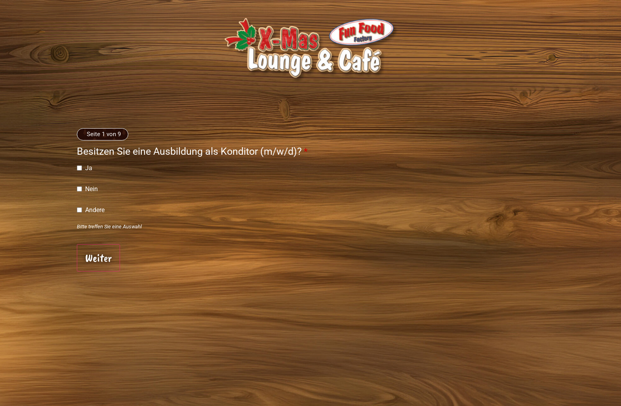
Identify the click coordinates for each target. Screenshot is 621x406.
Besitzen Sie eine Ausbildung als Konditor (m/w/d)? (192, 151)
